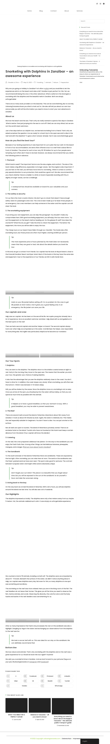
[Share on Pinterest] (48, 676)
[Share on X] (14, 676)
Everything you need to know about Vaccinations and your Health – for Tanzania (90, 56)
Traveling (40, 82)
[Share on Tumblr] (65, 681)
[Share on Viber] (14, 681)
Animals (48, 82)
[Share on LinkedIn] (65, 676)
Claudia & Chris (13, 82)
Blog (41, 11)
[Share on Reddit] (48, 681)
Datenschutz (66, 739)
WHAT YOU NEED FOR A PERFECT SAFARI (16, 716)
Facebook (44, 662)
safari (47, 88)
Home (29, 11)
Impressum (77, 739)
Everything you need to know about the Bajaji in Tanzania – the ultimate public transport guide (63, 720)
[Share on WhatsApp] (56, 686)
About (66, 11)
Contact (53, 11)
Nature (56, 82)
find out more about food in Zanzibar (37, 447)
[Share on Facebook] (31, 676)
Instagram (33, 662)
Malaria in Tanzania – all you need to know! (40, 716)
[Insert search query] (92, 21)
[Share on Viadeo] (22, 686)
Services (80, 11)
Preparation (65, 82)
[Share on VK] (31, 681)
